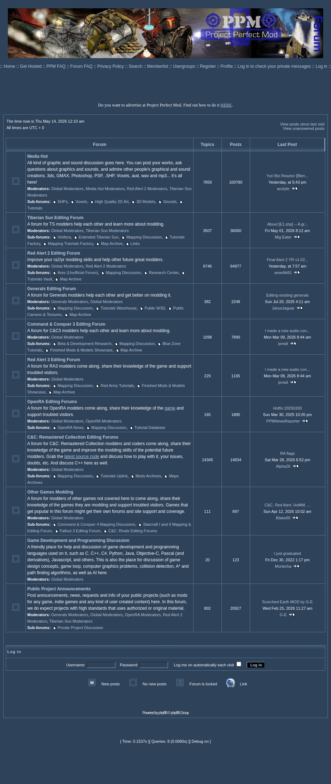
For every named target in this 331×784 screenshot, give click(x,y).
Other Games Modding (50, 492)
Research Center (164, 272)
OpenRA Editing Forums (52, 401)
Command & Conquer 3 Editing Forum (66, 324)
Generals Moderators (69, 301)
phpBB (163, 713)
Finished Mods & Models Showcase (81, 350)
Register (208, 66)
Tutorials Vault (39, 279)
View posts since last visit (302, 124)
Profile (227, 66)
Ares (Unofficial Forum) (78, 272)
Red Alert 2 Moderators (147, 188)
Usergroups (184, 66)
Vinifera (64, 237)
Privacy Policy (111, 66)
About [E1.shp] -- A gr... (287, 224)
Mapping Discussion (143, 237)
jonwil (283, 343)
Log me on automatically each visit (204, 665)
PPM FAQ (57, 66)
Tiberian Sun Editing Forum (55, 217)
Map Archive (112, 243)
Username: (76, 665)
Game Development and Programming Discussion (78, 540)
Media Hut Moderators (105, 188)
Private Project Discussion (80, 627)
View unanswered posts (304, 128)
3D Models (145, 201)
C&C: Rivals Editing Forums (132, 531)
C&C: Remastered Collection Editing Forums (72, 437)
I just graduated (287, 553)
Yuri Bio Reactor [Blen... (287, 176)
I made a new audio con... (287, 331)
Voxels (81, 201)
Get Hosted (31, 66)
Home (10, 66)
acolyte (283, 188)
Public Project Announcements (59, 588)
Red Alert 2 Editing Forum (53, 253)
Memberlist (158, 66)
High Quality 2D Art (112, 201)
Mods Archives (148, 476)
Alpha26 (283, 466)
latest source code (81, 456)
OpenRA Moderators (104, 421)
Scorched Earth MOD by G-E (287, 602)
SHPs (63, 201)
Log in (321, 66)
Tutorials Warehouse (119, 308)
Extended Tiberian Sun (98, 237)
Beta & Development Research (85, 343)
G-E (283, 615)
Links (135, 243)
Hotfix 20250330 (287, 408)
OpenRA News (70, 427)
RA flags (287, 453)
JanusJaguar (283, 308)
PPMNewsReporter (283, 421)
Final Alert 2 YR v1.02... (287, 260)
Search (136, 66)
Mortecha (283, 566)
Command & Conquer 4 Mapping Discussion (96, 524)
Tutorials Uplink (114, 476)
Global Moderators (67, 188)
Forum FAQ (81, 66)
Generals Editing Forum (51, 288)
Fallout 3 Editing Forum (80, 531)
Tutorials (34, 208)
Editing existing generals (287, 295)
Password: (129, 665)
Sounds (169, 201)
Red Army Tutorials (117, 385)
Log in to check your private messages (275, 66)
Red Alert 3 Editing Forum (53, 359)
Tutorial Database (150, 427)
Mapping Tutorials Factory (70, 243)
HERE (226, 105)
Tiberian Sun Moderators (107, 230)
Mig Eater (283, 237)
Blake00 (283, 518)
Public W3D (155, 308)
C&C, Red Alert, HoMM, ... (287, 505)
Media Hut (37, 156)
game (170, 408)
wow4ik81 (283, 272)
